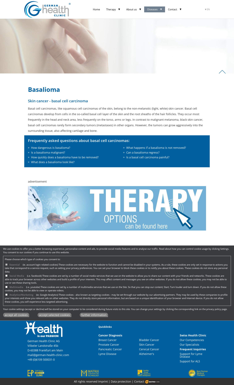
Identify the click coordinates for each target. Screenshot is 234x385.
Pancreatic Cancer (110, 349)
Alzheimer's (146, 354)
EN (208, 9)
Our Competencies (192, 340)
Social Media (16, 275)
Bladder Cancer (149, 340)
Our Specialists (189, 344)
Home (96, 9)
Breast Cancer (107, 340)
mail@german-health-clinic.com (48, 355)
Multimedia (16, 287)
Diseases (152, 9)
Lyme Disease (107, 354)
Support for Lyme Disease (191, 355)
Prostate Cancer (109, 344)
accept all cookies (16, 315)
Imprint (103, 381)
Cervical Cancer (149, 349)
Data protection (121, 381)
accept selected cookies (54, 315)
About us (131, 9)
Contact (172, 9)
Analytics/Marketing (21, 294)
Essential (14, 264)
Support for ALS (190, 361)
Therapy (111, 9)
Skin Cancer (147, 344)
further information (93, 315)
